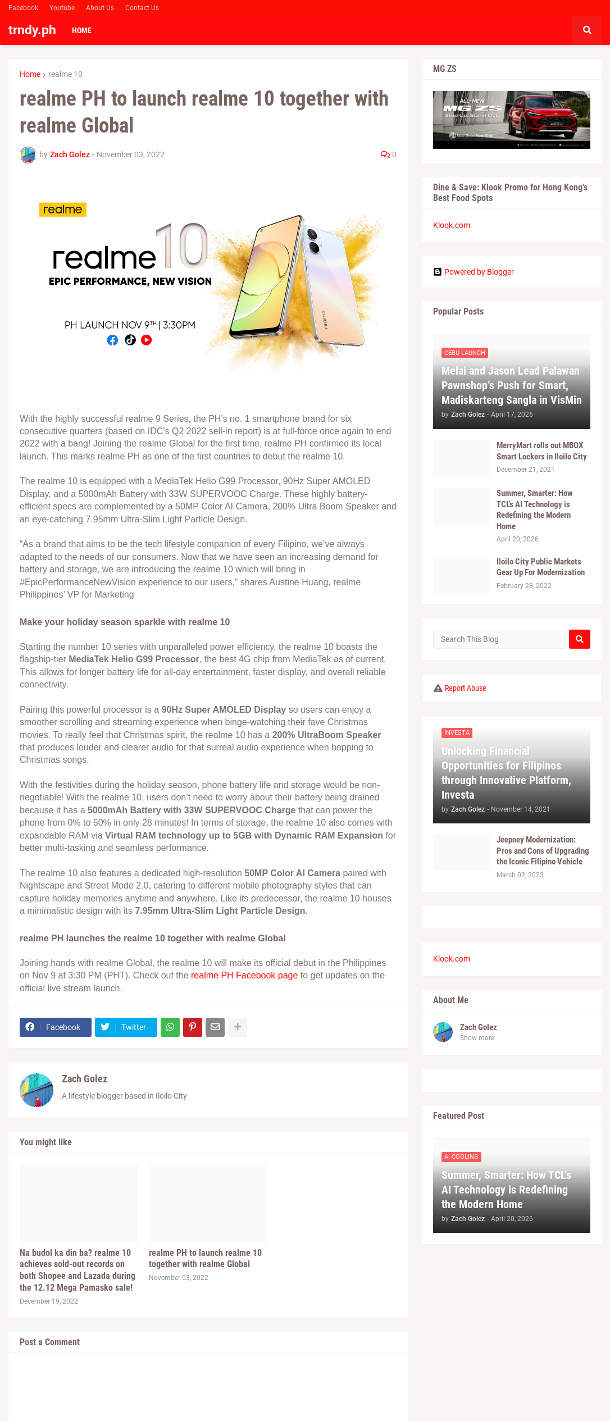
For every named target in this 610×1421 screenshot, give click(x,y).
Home (30, 74)
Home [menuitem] (82, 30)
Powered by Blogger (473, 271)
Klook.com (451, 225)
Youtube (62, 8)
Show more (477, 1038)
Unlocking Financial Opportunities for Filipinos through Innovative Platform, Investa (506, 772)
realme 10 (65, 74)
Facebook (23, 8)
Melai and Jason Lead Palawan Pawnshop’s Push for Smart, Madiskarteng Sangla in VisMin (511, 385)
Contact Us (142, 8)
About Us (100, 8)
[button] (587, 30)
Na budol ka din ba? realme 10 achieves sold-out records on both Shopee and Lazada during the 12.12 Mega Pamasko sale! (77, 1270)
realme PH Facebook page (244, 975)
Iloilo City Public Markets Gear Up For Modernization (541, 567)
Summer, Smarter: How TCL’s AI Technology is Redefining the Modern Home (535, 509)
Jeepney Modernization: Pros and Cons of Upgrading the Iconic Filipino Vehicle (543, 851)
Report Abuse (465, 688)
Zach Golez (84, 1079)
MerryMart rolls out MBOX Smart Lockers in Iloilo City (542, 451)
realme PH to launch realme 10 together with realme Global (205, 1258)
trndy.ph (32, 30)
